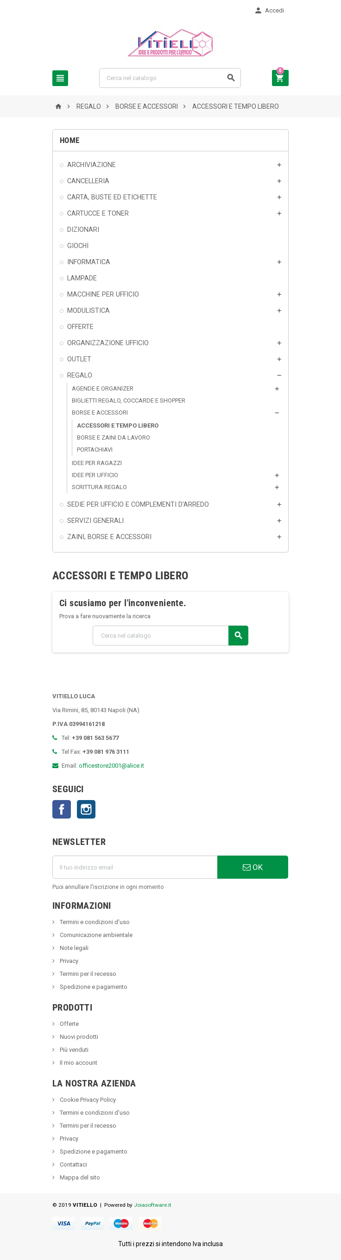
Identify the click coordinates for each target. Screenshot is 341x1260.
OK (253, 867)
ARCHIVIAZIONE (91, 164)
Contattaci (72, 1164)
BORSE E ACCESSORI (100, 412)
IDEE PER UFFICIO (95, 475)
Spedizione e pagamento (92, 986)
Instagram (86, 809)
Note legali (73, 947)
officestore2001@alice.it (111, 765)
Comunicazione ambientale (95, 934)
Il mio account (77, 1062)
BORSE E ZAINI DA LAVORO (113, 437)
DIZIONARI (83, 229)
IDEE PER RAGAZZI (97, 462)
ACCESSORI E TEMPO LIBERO (117, 425)
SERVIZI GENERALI (95, 520)
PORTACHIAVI (95, 449)
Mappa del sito (79, 1177)
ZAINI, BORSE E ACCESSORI (109, 536)
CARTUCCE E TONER (98, 213)
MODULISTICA (88, 310)
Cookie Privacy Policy (87, 1099)
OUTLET (79, 359)
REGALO (79, 375)
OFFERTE (80, 326)
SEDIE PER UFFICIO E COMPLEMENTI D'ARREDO (138, 504)
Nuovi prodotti (78, 1036)
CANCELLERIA (88, 181)
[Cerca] (170, 78)
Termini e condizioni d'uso (94, 922)
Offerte (68, 1023)
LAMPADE (82, 278)
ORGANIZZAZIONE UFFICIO (108, 343)
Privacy (68, 960)
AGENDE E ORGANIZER (102, 388)
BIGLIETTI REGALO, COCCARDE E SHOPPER (128, 400)
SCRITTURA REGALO (99, 487)
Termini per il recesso (87, 973)
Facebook (61, 809)
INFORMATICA (88, 262)
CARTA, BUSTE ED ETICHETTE (112, 197)
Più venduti (73, 1049)
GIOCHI (77, 245)
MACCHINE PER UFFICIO (103, 294)
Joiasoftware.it (152, 1205)
